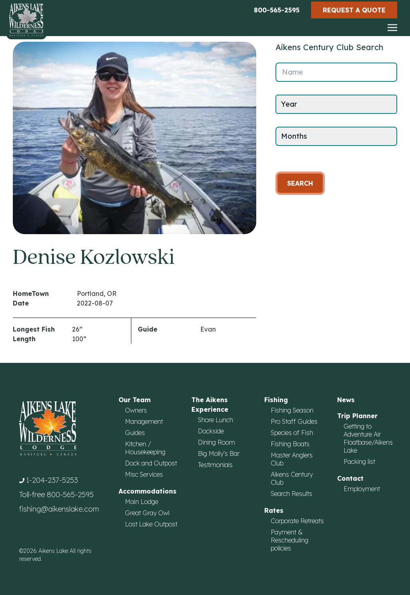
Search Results (291, 494)
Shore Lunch (215, 420)
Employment (362, 489)
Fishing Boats (290, 444)
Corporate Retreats (297, 521)
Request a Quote (354, 10)
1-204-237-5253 (52, 480)
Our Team (135, 400)
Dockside (211, 431)
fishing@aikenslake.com (59, 509)
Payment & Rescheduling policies (289, 540)
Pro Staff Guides (294, 421)
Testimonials (215, 465)
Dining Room (216, 442)
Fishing (276, 400)
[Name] (336, 72)
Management (144, 421)
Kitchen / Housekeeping (145, 448)
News (346, 400)
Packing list (359, 461)
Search (300, 183)
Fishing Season (292, 410)
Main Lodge (141, 502)
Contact (350, 478)
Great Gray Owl (147, 513)
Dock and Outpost (151, 463)
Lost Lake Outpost (151, 524)
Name (292, 72)
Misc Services (144, 474)
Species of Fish (292, 433)
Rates (273, 510)
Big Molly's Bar (218, 453)
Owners (136, 410)
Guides (135, 433)
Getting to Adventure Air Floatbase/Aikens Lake (368, 438)
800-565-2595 (276, 10)
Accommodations (148, 491)
